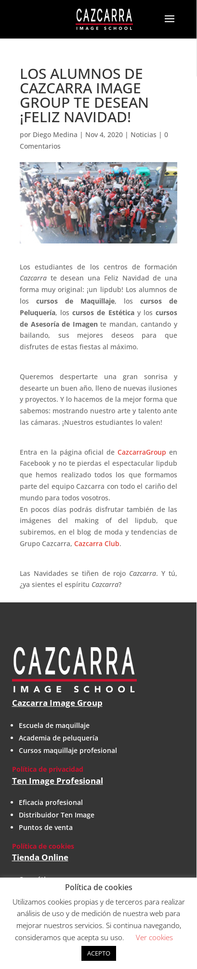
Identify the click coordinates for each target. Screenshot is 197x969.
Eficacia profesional (51, 802)
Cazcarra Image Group (57, 702)
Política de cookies (43, 846)
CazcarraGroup (142, 452)
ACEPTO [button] (98, 953)
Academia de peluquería (58, 737)
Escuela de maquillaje (54, 725)
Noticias (144, 134)
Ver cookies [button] (154, 937)
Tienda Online (40, 857)
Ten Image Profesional (57, 780)
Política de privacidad (47, 769)
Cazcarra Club (96, 543)
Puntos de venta (46, 827)
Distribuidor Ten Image (56, 814)
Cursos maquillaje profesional (68, 750)
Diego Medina (55, 134)
